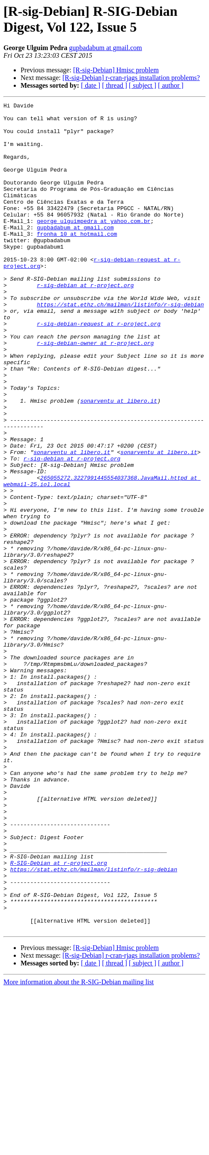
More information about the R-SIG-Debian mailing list (78, 1147)
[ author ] (171, 85)
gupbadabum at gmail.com (105, 47)
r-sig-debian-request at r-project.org (99, 368)
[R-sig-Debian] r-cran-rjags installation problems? (131, 77)
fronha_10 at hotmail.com (77, 260)
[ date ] (90, 85)
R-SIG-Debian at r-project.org (58, 1015)
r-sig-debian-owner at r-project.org (95, 391)
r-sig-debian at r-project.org (85, 322)
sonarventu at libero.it (118, 461)
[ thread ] (114, 85)
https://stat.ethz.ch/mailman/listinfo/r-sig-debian (120, 345)
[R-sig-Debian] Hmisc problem (116, 70)
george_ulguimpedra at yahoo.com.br (93, 245)
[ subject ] (142, 85)
